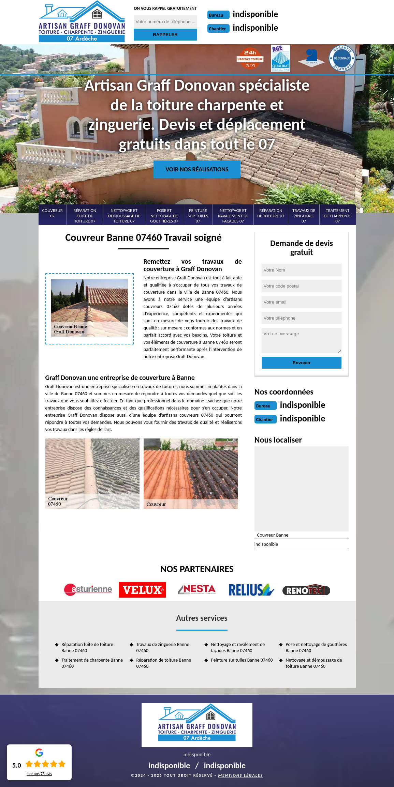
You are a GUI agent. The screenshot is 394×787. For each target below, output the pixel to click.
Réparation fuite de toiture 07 (84, 215)
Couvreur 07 (52, 213)
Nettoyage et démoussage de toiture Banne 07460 (314, 663)
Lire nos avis (39, 773)
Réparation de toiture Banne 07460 (163, 663)
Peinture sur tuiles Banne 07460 (242, 660)
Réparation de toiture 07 (270, 213)
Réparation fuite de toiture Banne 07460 (87, 647)
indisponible (255, 14)
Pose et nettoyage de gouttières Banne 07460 (316, 647)
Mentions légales (240, 775)
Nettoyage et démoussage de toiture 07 (124, 215)
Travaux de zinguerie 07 (303, 215)
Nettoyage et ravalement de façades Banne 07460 (238, 647)
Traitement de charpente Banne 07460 (92, 663)
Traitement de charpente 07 (337, 215)
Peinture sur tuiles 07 (198, 215)
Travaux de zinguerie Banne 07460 (162, 647)
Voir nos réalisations (196, 169)
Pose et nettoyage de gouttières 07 (164, 215)
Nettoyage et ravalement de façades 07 (233, 215)
